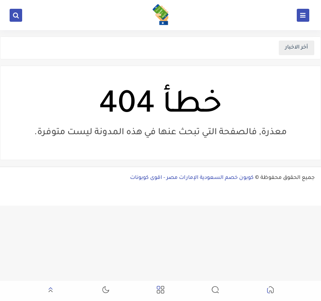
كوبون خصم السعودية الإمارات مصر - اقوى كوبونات (192, 178)
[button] (270, 291)
